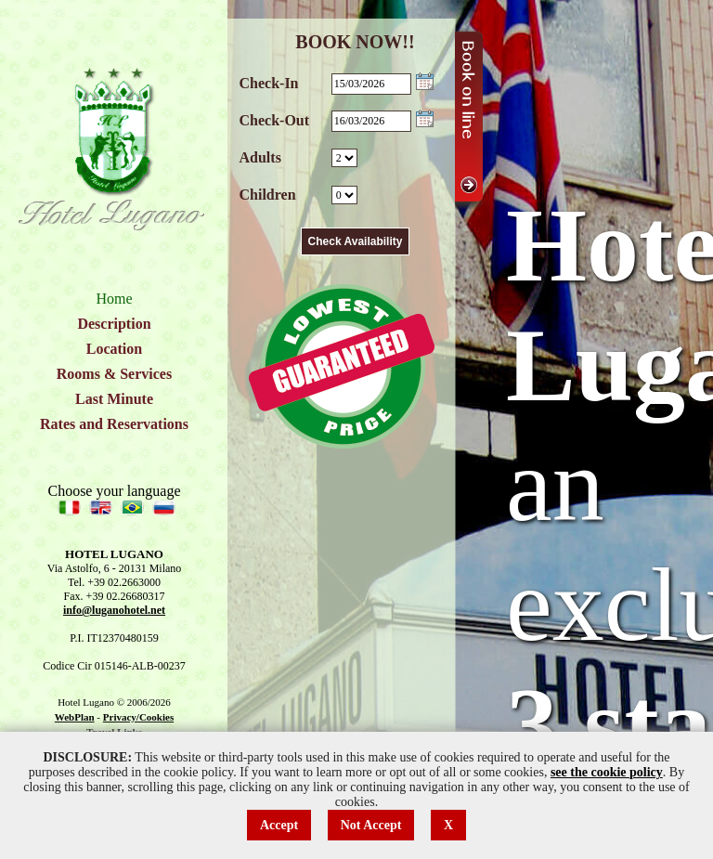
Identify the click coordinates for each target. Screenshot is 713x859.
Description (113, 324)
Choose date (425, 81)
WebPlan (75, 716)
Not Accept (371, 825)
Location (114, 349)
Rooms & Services (114, 374)
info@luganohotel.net (114, 610)
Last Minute (114, 399)
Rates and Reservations (114, 424)
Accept (279, 825)
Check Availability (355, 241)
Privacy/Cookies (138, 716)
